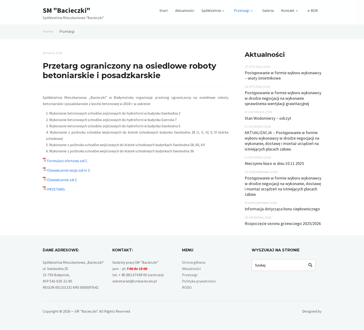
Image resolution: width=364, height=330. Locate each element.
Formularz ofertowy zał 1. (67, 160)
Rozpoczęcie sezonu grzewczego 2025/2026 (283, 223)
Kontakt (288, 10)
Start (163, 10)
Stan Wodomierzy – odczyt (268, 118)
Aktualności (184, 10)
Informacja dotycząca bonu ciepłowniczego (282, 208)
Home (48, 31)
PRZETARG (56, 189)
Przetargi (241, 10)
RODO (187, 287)
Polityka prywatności (199, 281)
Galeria (268, 10)
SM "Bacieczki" (66, 10)
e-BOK (313, 10)
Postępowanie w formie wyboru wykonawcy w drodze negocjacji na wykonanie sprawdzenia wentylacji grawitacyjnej (283, 98)
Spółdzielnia (211, 10)
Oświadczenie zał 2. (62, 179)
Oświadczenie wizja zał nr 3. (68, 170)
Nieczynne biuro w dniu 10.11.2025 (274, 163)
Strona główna (193, 262)
